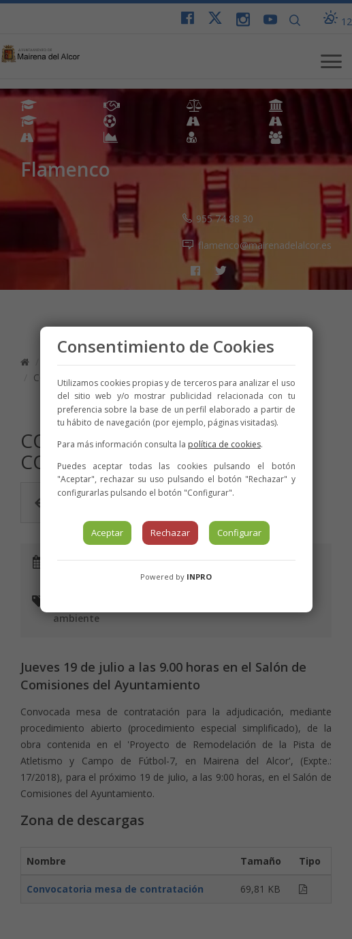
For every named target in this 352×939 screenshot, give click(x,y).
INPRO (199, 576)
